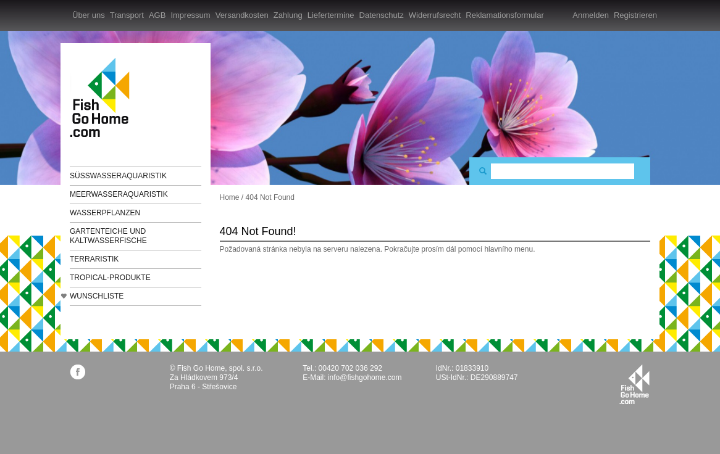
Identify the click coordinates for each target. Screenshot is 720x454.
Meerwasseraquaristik (119, 194)
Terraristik (94, 259)
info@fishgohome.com (365, 377)
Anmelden (590, 15)
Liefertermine (331, 15)
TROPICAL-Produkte (110, 277)
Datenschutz (381, 15)
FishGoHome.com (104, 97)
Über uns (88, 15)
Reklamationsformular (504, 15)
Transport (127, 15)
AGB (157, 15)
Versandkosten (242, 15)
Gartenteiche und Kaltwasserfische (108, 236)
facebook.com (77, 371)
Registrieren (635, 15)
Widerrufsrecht (435, 15)
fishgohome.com (634, 384)
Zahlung (288, 15)
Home (230, 197)
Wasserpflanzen (105, 212)
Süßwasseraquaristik (118, 175)
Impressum (190, 15)
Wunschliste (96, 296)
